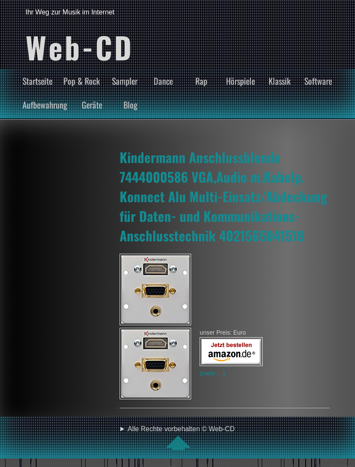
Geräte (92, 104)
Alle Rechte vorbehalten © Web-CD (181, 437)
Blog (130, 104)
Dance (163, 80)
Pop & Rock (81, 80)
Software (318, 80)
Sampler (124, 80)
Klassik (280, 80)
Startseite (37, 80)
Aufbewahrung (45, 104)
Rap (201, 80)
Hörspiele (240, 80)
